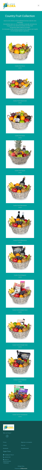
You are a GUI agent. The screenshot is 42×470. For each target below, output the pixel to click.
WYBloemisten (23, 468)
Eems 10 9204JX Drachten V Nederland (7, 461)
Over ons (23, 445)
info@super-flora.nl (8, 454)
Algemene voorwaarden (26, 442)
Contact (5, 445)
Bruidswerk (5, 448)
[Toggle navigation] (38, 5)
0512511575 (6, 457)
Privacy (4, 442)
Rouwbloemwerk (25, 448)
